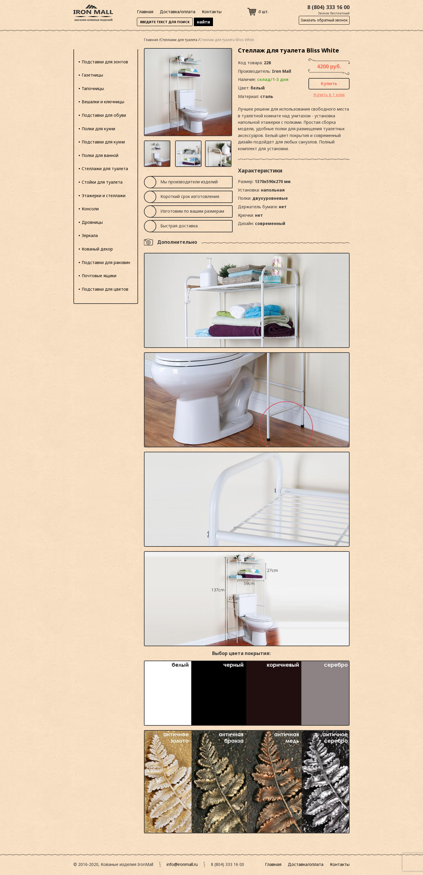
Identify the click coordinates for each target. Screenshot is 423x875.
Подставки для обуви (104, 115)
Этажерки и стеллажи (103, 195)
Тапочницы (93, 88)
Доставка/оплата (177, 11)
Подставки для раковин (106, 262)
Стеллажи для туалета (105, 168)
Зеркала (90, 235)
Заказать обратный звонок (324, 20)
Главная (145, 11)
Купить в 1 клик (329, 94)
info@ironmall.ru (182, 864)
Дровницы (92, 222)
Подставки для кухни (103, 142)
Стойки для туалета (102, 182)
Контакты (211, 11)
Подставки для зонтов (105, 62)
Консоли (90, 208)
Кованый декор (97, 249)
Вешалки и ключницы (103, 101)
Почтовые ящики (99, 275)
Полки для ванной (100, 155)
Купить (329, 83)
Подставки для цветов (105, 289)
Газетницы (92, 75)
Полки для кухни (98, 128)
